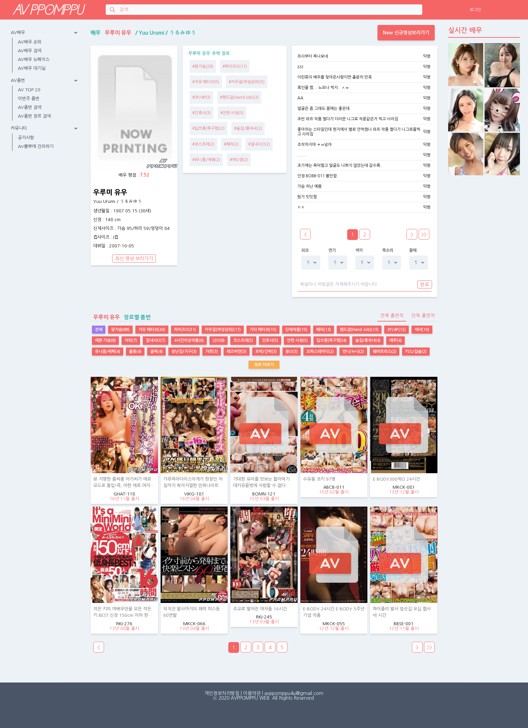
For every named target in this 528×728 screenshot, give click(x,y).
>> (424, 234)
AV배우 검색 (29, 51)
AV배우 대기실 (31, 68)
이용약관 (252, 693)
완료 (424, 284)
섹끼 (359, 250)
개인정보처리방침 (221, 693)
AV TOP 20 (29, 90)
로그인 (475, 10)
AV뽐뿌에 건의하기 (36, 146)
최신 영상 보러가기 (134, 258)
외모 (305, 250)
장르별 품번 (121, 317)
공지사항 (26, 137)
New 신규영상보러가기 (406, 32)
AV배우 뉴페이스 (34, 59)
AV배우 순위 (29, 42)
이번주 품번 (28, 98)
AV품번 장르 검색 (34, 116)
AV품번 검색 (29, 107)
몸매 (413, 250)
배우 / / (143, 32)
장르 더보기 (264, 365)
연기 (332, 250)
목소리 (388, 250)
